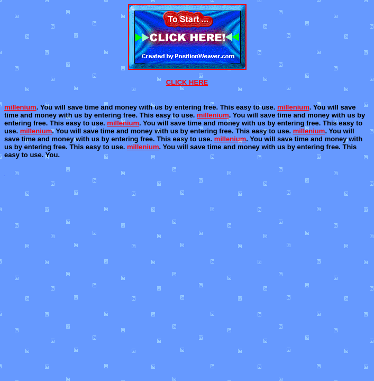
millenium (20, 107)
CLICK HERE (187, 82)
